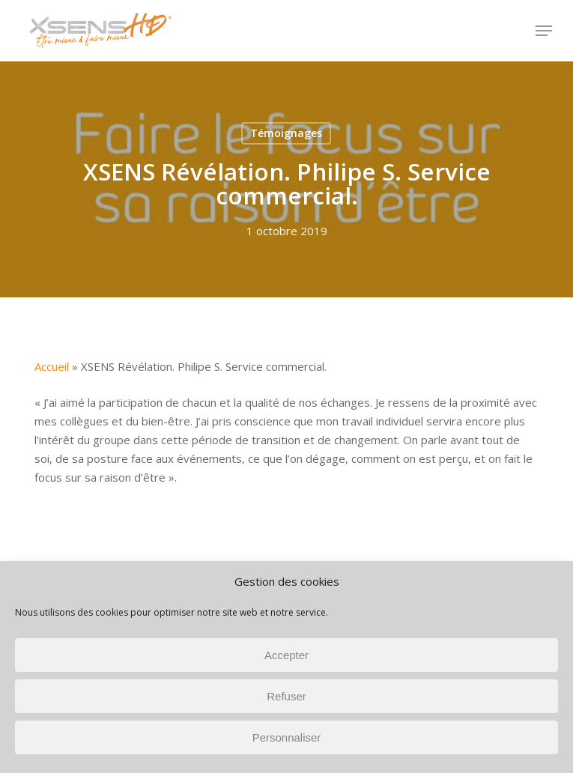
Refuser (286, 696)
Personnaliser (286, 737)
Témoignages (286, 133)
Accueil (51, 366)
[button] (544, 30)
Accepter (286, 655)
